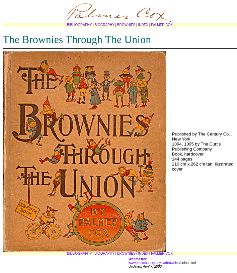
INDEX (143, 25)
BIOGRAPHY (104, 25)
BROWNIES (126, 25)
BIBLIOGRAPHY (79, 25)
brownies (172, 263)
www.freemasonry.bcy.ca (147, 263)
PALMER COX (162, 25)
